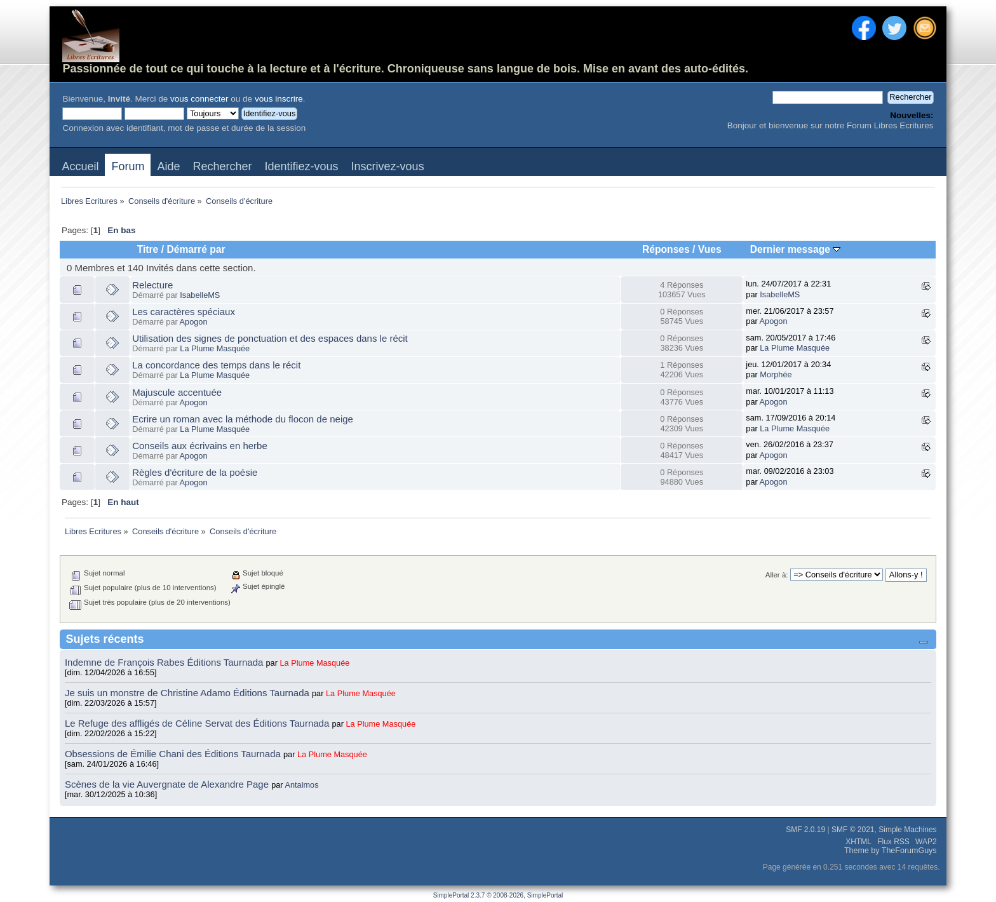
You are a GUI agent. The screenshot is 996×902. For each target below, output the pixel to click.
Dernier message (795, 249)
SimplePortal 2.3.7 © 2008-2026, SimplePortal (498, 895)
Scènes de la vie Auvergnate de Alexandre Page (168, 784)
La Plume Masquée (215, 348)
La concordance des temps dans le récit (216, 365)
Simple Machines (907, 829)
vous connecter (199, 99)
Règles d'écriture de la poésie (194, 472)
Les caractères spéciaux (183, 311)
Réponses (666, 249)
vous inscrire (279, 99)
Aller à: (776, 575)
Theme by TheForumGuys (890, 850)
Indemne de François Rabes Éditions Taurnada (165, 662)
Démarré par (195, 249)
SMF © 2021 (853, 829)
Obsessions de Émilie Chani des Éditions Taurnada (174, 753)
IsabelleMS (200, 295)
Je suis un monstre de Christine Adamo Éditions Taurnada (188, 692)
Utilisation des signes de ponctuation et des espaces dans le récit (270, 338)
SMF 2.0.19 (805, 829)
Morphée (775, 374)
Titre (148, 249)
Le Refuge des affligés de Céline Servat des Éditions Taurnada (198, 723)
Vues (710, 249)
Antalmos (301, 785)
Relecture (152, 284)
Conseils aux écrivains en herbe (199, 445)
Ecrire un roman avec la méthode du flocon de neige (242, 419)
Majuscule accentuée (177, 392)
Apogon (194, 321)
